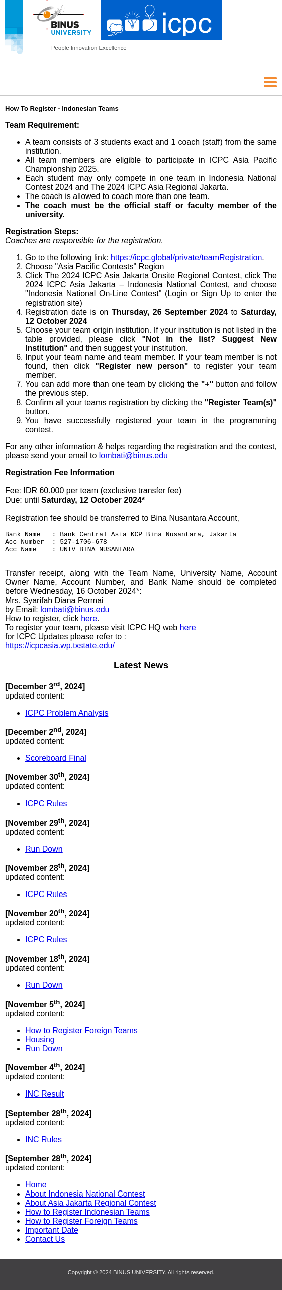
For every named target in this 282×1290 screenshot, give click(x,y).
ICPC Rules (46, 808)
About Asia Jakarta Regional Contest (90, 1207)
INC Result (44, 1098)
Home (36, 1189)
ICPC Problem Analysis (66, 717)
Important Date (51, 1234)
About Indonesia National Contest (85, 1198)
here (89, 623)
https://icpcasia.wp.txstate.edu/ (60, 650)
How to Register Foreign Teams (81, 1035)
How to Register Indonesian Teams (87, 1216)
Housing (40, 1044)
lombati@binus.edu (133, 455)
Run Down (44, 853)
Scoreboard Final (55, 762)
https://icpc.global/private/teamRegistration (186, 257)
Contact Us (45, 1243)
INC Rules (43, 1144)
